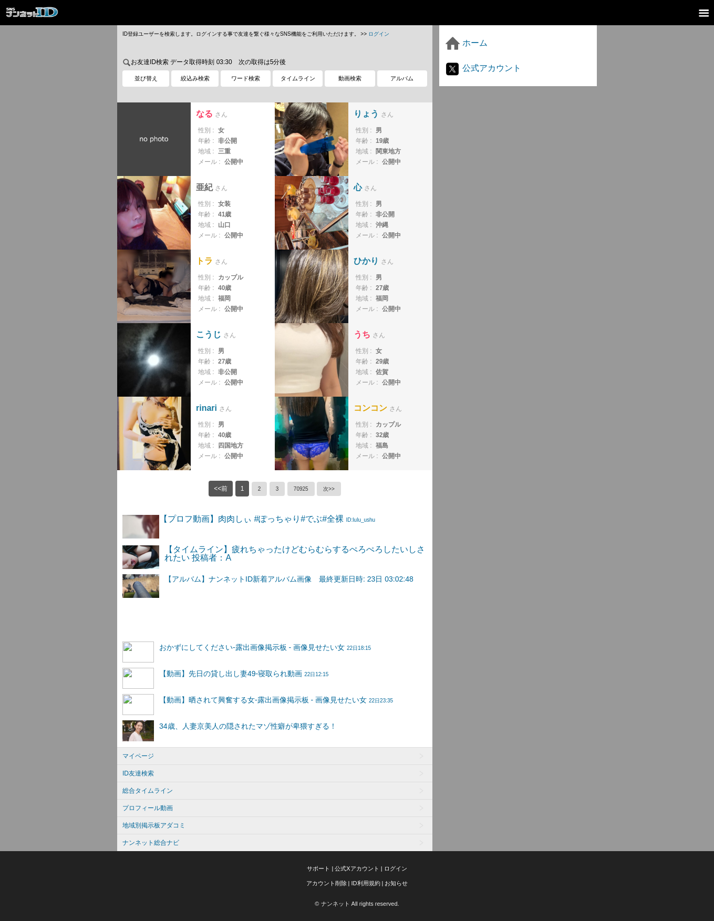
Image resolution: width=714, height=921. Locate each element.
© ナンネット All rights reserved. (357, 904)
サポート (318, 868)
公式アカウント (482, 68)
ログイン (378, 34)
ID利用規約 (365, 883)
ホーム (466, 42)
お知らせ (396, 883)
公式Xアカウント (357, 868)
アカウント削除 (326, 883)
